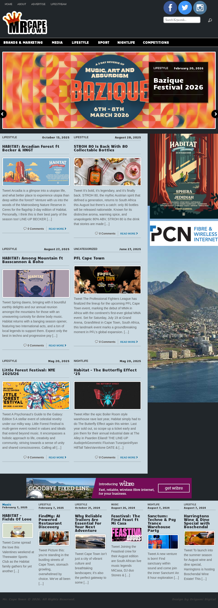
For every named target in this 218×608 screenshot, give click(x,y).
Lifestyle (80, 43)
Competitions (156, 42)
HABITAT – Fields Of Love (17, 517)
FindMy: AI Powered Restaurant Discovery (50, 521)
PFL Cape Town (89, 258)
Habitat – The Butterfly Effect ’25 (105, 372)
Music (6, 504)
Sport (103, 42)
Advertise (38, 3)
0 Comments (36, 228)
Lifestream (58, 3)
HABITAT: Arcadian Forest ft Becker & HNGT (30, 148)
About (21, 3)
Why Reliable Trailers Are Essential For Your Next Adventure (88, 523)
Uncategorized (85, 249)
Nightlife (126, 42)
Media (57, 43)
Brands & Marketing (23, 43)
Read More (56, 229)
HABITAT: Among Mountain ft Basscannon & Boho (32, 260)
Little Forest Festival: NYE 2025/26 (28, 372)
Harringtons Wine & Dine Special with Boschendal (197, 521)
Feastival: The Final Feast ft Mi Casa (125, 519)
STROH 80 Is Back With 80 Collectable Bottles (101, 148)
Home (8, 3)
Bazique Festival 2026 (178, 83)
